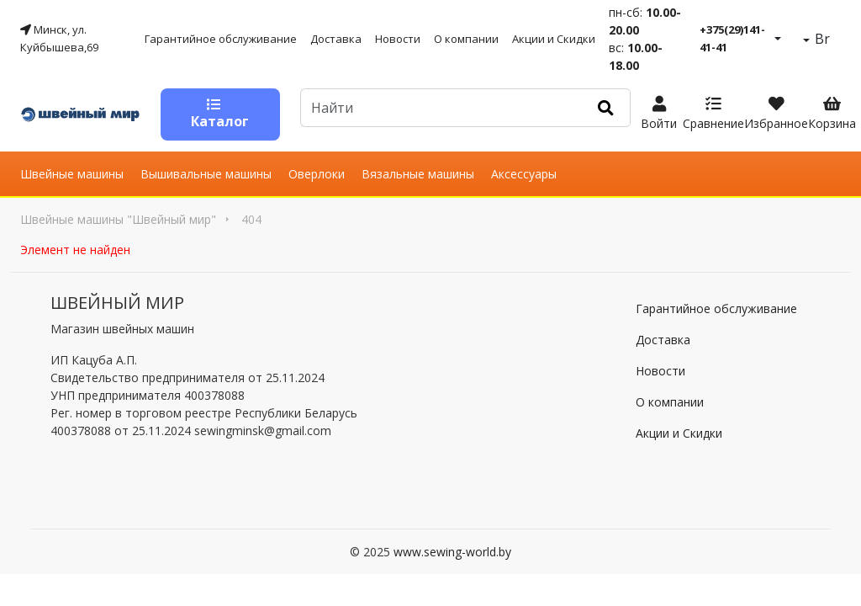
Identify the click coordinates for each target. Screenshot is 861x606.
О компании (466, 38)
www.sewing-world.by (452, 552)
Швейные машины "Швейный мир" (118, 219)
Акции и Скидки (553, 38)
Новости (397, 38)
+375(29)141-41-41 (732, 38)
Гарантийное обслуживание (221, 38)
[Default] (441, 107)
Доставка (336, 38)
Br (820, 38)
